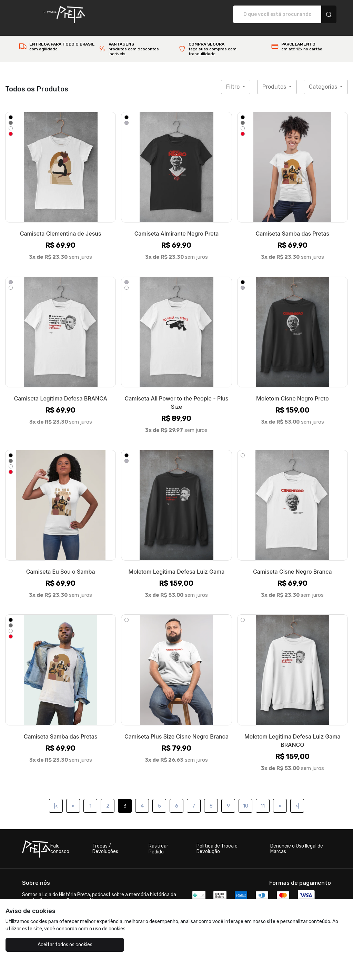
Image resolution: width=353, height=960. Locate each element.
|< (56, 799)
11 (263, 799)
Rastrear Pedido (158, 842)
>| (297, 799)
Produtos (275, 79)
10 (245, 799)
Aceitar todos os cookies (48, 945)
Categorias (324, 79)
